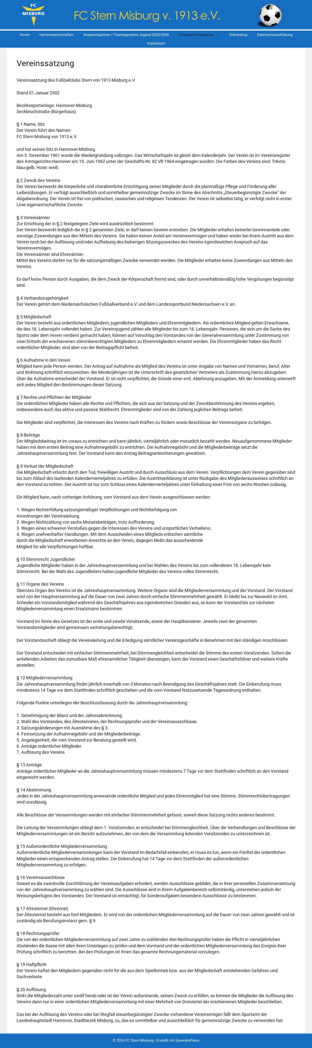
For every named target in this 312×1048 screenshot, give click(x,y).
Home (25, 35)
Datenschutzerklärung (274, 35)
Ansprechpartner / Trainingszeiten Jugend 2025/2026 (126, 35)
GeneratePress (187, 1040)
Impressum (156, 43)
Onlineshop (238, 35)
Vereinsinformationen (201, 35)
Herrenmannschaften (56, 35)
